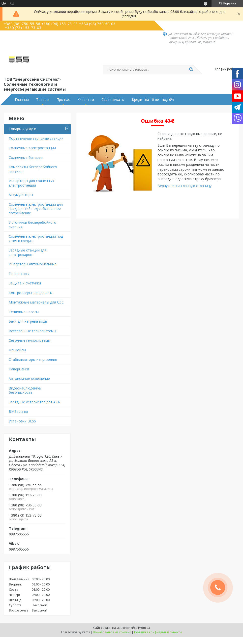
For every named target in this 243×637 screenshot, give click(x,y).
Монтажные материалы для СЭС (36, 302)
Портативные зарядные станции (36, 138)
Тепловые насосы (24, 311)
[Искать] (191, 69)
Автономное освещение (29, 378)
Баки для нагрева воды (28, 321)
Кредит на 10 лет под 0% (153, 99)
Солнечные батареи (26, 157)
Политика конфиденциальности (158, 632)
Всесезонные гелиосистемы (32, 331)
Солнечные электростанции (32, 147)
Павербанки (19, 369)
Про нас (63, 99)
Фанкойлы (17, 350)
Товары (42, 99)
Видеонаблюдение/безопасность (25, 390)
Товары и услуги (22, 128)
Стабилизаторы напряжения (33, 359)
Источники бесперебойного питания (32, 224)
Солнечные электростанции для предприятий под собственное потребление (36, 208)
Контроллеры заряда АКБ (30, 292)
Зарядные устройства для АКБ (34, 402)
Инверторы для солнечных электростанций (31, 183)
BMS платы (18, 411)
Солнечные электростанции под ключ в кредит (36, 238)
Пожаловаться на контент (112, 632)
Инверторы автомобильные (33, 264)
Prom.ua (144, 628)
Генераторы (19, 273)
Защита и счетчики (25, 283)
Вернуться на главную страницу (184, 185)
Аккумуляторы (21, 194)
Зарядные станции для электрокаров (28, 252)
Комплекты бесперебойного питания (33, 169)
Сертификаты (112, 99)
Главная (22, 99)
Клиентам (85, 99)
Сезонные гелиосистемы (29, 340)
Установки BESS (22, 421)
